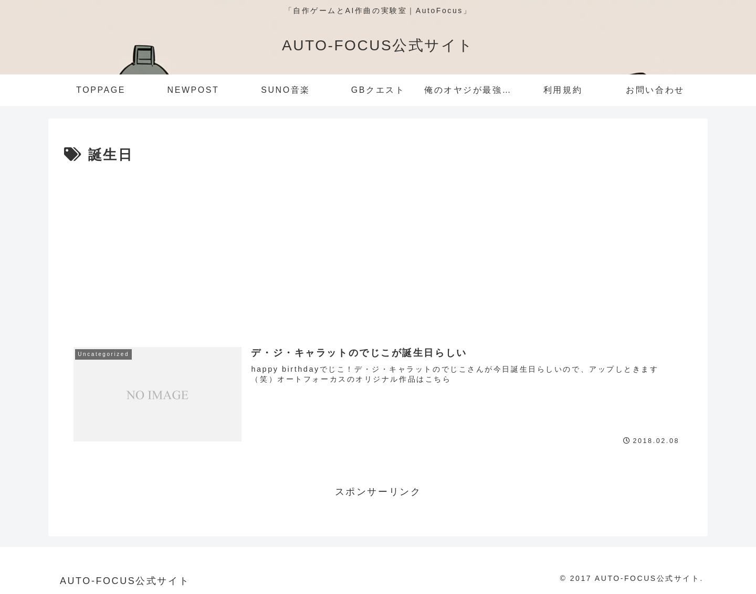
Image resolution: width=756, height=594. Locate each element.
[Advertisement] (378, 245)
